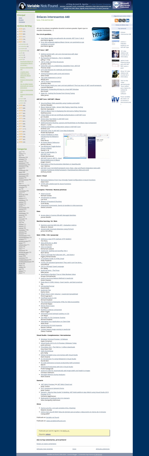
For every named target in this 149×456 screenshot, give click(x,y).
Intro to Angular (46, 247)
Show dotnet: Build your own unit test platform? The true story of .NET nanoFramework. (71, 85)
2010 (21, 131)
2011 (21, 129)
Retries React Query (48, 306)
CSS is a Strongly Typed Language (52, 266)
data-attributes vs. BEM (49, 243)
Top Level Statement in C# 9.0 (51, 78)
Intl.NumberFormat (47, 286)
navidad (21, 224)
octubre (22, 48)
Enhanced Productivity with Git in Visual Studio (57, 367)
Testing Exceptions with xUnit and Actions (55, 74)
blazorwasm (22, 176)
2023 (21, 36)
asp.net (21, 161)
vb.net (20, 263)
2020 (21, 105)
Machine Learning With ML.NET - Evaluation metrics (58, 225)
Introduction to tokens (48, 198)
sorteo (20, 246)
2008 (21, 137)
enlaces (21, 198)
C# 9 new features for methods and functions (56, 70)
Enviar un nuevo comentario (46, 444)
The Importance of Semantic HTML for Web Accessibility (60, 302)
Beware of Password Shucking (51, 201)
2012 (21, 126)
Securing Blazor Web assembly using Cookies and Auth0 (60, 103)
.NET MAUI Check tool (64, 384)
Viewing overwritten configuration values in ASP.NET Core (61, 127)
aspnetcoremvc (23, 165)
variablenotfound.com (25, 261)
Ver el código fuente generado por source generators (26, 86)
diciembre (23, 44)
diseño (21, 196)
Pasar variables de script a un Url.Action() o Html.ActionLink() (126, 100)
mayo (22, 57)
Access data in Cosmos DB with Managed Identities (58, 215)
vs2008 (21, 267)
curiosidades (22, 191)
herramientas (22, 207)
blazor (20, 172)
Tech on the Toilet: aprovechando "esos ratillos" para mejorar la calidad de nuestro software (125, 87)
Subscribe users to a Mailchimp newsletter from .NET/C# (60, 66)
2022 (21, 39)
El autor (99, 4)
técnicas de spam (24, 252)
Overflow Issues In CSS (48, 298)
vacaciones (22, 258)
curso (20, 192)
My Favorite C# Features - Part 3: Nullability (56, 58)
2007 (21, 139)
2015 (21, 118)
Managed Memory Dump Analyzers (53, 375)
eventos (21, 202)
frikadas (21, 204)
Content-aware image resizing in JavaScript (55, 329)
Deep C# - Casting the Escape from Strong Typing (58, 93)
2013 (21, 123)
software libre (23, 245)
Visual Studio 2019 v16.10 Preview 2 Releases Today (59, 343)
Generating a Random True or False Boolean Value (58, 274)
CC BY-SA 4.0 (98, 454)
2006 (21, 142)
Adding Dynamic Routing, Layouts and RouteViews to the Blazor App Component (69, 123)
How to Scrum (46, 194)
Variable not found (52, 417)
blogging (21, 178)
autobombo (22, 170)
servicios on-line (23, 241)
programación (23, 235)
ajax (20, 155)
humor (21, 211)
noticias (21, 228)
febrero (22, 101)
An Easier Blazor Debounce (50, 142)
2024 (21, 34)
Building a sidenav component (51, 310)
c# (19, 181)
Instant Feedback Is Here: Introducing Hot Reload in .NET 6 (50, 136)
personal (21, 233)
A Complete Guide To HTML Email (52, 259)
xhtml (20, 273)
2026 (21, 29)
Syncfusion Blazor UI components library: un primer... (26, 63)
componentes (23, 185)
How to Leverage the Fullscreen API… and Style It (57, 255)
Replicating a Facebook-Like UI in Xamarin (55, 398)
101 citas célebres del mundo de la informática (125, 54)
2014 (21, 121)
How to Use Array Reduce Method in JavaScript (57, 278)
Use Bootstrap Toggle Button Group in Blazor (51, 147)
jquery (20, 217)
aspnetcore (22, 163)
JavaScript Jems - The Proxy (50, 270)
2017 (21, 113)
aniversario (22, 157)
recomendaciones (24, 237)
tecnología (22, 254)
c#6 (20, 183)
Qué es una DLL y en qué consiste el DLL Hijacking (58, 408)
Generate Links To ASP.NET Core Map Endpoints (57, 131)
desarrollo (22, 194)
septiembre (23, 51)
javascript (21, 215)
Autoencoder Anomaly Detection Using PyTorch (57, 229)
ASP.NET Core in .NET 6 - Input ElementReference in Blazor (51, 159)
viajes (20, 265)
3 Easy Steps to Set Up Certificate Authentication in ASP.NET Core (63, 115)
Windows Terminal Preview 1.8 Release (54, 339)
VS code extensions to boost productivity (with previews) (60, 363)
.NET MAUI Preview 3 (48, 384)
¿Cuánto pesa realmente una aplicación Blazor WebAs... (25, 74)
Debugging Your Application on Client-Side (55, 321)
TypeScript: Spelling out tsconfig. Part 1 (54, 251)
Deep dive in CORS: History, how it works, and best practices (61, 282)
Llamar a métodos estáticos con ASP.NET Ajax (125, 44)
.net (20, 151)
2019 (21, 108)
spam (20, 248)
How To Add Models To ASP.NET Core (49, 153)
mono (20, 220)
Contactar (107, 4)
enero (22, 103)
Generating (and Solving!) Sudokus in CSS (55, 314)
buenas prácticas (23, 179)
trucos (20, 256)
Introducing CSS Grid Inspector (51, 325)
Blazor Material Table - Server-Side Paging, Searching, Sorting (62, 107)
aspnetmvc (22, 166)
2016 (21, 116)
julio (21, 53)
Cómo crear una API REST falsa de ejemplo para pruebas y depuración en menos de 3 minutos (73, 412)
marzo (22, 99)
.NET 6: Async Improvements (51, 81)
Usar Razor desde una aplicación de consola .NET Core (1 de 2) (62, 38)
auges (20, 168)
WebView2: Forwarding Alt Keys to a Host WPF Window (60, 89)
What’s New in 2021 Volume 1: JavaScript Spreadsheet (59, 294)
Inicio (93, 4)
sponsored (22, 250)
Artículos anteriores (102, 449)
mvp (20, 222)
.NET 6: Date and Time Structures (52, 62)
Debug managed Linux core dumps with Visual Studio (59, 355)
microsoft (21, 219)
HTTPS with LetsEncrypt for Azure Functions (56, 184)
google (21, 205)
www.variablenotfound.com (56, 421)
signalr (21, 243)
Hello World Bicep (47, 351)
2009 (21, 134)
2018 (21, 110)
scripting (21, 239)
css (20, 189)
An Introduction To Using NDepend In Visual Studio (58, 359)
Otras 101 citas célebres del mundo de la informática (125, 74)
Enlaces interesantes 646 (126, 33)
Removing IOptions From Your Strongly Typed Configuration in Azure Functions (68, 180)
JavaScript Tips (46, 290)
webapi (21, 271)
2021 (21, 42)
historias (21, 209)
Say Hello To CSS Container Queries (53, 318)
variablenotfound (24, 259)
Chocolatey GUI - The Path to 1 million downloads (58, 347)
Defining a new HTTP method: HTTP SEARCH (56, 239)
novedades (22, 230)
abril (21, 59)
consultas (21, 187)
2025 (21, 31)
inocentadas (22, 213)
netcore (21, 226)
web (20, 269)
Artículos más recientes (45, 449)
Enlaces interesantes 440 (53, 17)
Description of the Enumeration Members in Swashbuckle (61, 164)
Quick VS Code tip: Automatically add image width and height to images (65, 371)
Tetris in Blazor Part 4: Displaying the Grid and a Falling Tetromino (63, 111)
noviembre (23, 46)
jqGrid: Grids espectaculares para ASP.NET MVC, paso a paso (125, 64)
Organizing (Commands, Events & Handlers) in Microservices (62, 205)
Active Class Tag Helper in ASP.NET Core (54, 119)
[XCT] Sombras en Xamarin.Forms (52, 388)
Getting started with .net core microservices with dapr (59, 54)
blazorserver (22, 174)
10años (21, 153)
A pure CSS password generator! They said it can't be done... (61, 262)
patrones (21, 232)
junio (21, 55)
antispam (21, 159)
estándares (22, 200)
